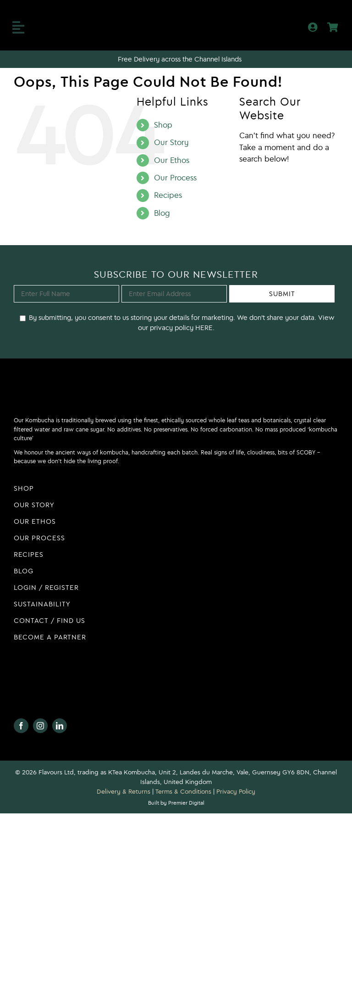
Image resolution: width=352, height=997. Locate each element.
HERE (203, 327)
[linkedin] (59, 725)
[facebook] (21, 725)
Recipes (168, 195)
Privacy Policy (235, 791)
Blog (162, 213)
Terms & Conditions (183, 791)
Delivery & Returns (123, 791)
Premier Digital (186, 802)
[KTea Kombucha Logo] (176, 16)
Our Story (171, 142)
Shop (163, 125)
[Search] (248, 183)
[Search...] (288, 183)
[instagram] (40, 725)
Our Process (175, 178)
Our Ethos (171, 160)
